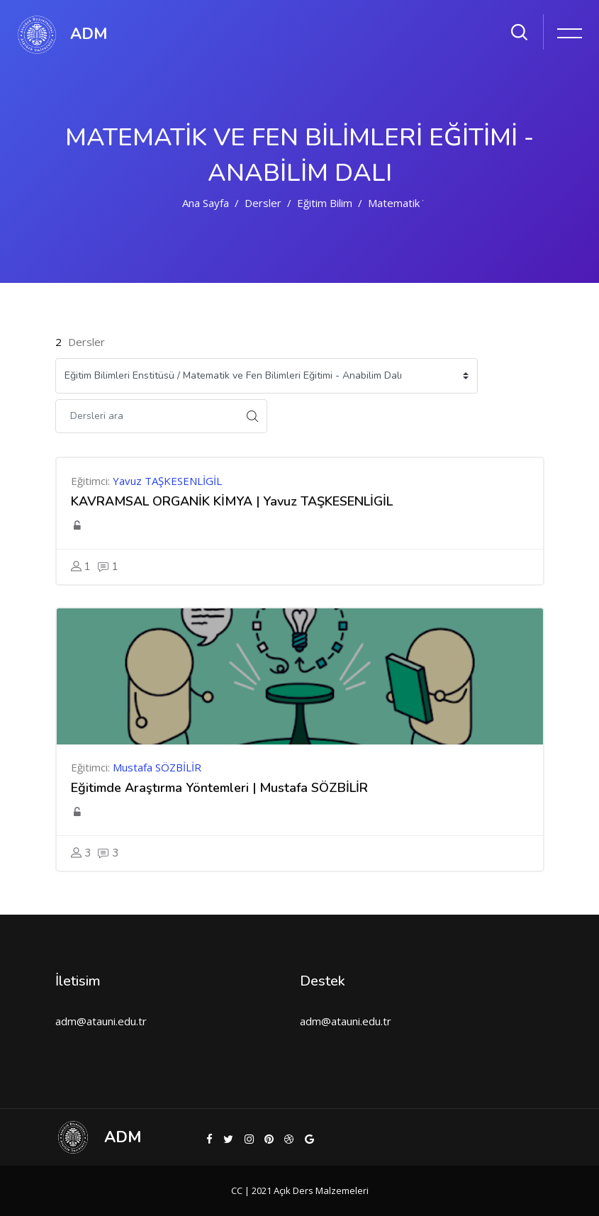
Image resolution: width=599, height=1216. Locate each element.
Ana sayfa (205, 203)
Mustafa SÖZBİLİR (157, 767)
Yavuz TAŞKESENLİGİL (167, 481)
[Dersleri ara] (146, 416)
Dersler (263, 203)
